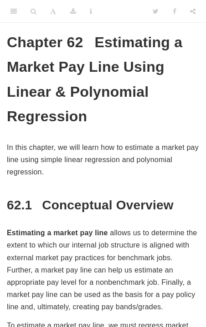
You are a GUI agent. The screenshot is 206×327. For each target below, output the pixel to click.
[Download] (73, 11)
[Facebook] (174, 11)
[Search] (33, 11)
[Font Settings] (53, 11)
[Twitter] (155, 11)
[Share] (192, 11)
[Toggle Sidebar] (14, 11)
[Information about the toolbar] (91, 11)
